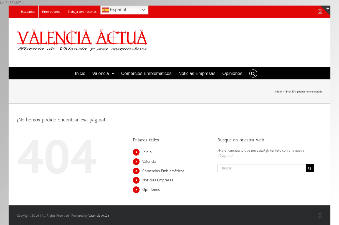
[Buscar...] (261, 168)
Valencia (149, 161)
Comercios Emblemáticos (163, 170)
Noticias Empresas (157, 180)
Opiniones (151, 189)
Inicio (147, 151)
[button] (253, 73)
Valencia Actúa (98, 215)
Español (114, 10)
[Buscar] (310, 168)
